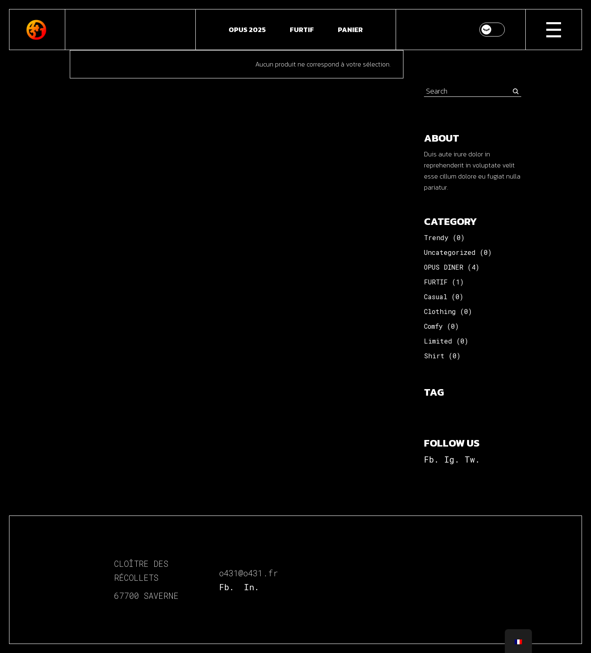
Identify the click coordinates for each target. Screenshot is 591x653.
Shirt (434, 355)
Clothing (440, 311)
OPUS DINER (443, 267)
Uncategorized (450, 252)
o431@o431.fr (248, 573)
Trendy (436, 237)
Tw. (472, 459)
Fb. (431, 459)
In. (251, 587)
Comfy (433, 326)
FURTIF (436, 281)
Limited (438, 341)
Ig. (451, 459)
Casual (435, 296)
